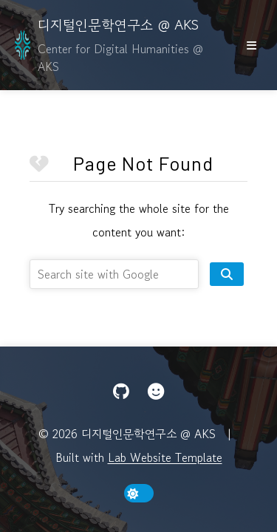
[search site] (227, 274)
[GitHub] (121, 391)
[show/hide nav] (251, 45)
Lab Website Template (165, 457)
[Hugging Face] (156, 391)
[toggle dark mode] (139, 493)
